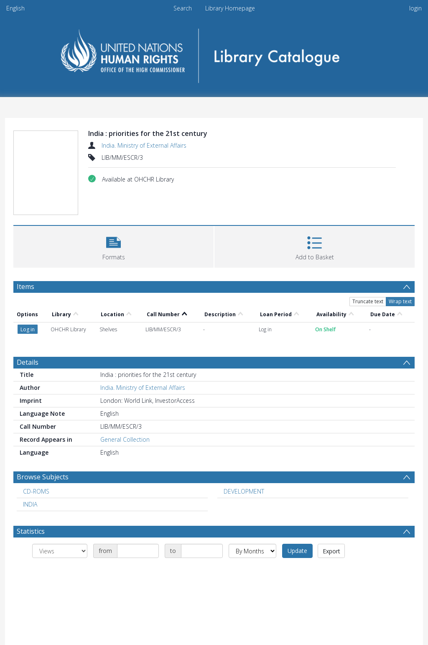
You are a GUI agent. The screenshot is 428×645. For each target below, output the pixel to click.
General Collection (125, 439)
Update (297, 551)
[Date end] (202, 551)
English (15, 8)
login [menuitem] (415, 8)
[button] (113, 246)
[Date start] (138, 551)
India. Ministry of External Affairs (144, 145)
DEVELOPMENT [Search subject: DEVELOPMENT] (244, 491)
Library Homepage (230, 8)
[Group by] (59, 551)
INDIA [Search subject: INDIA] (30, 504)
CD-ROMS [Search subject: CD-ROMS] (36, 491)
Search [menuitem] (182, 8)
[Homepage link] (214, 53)
